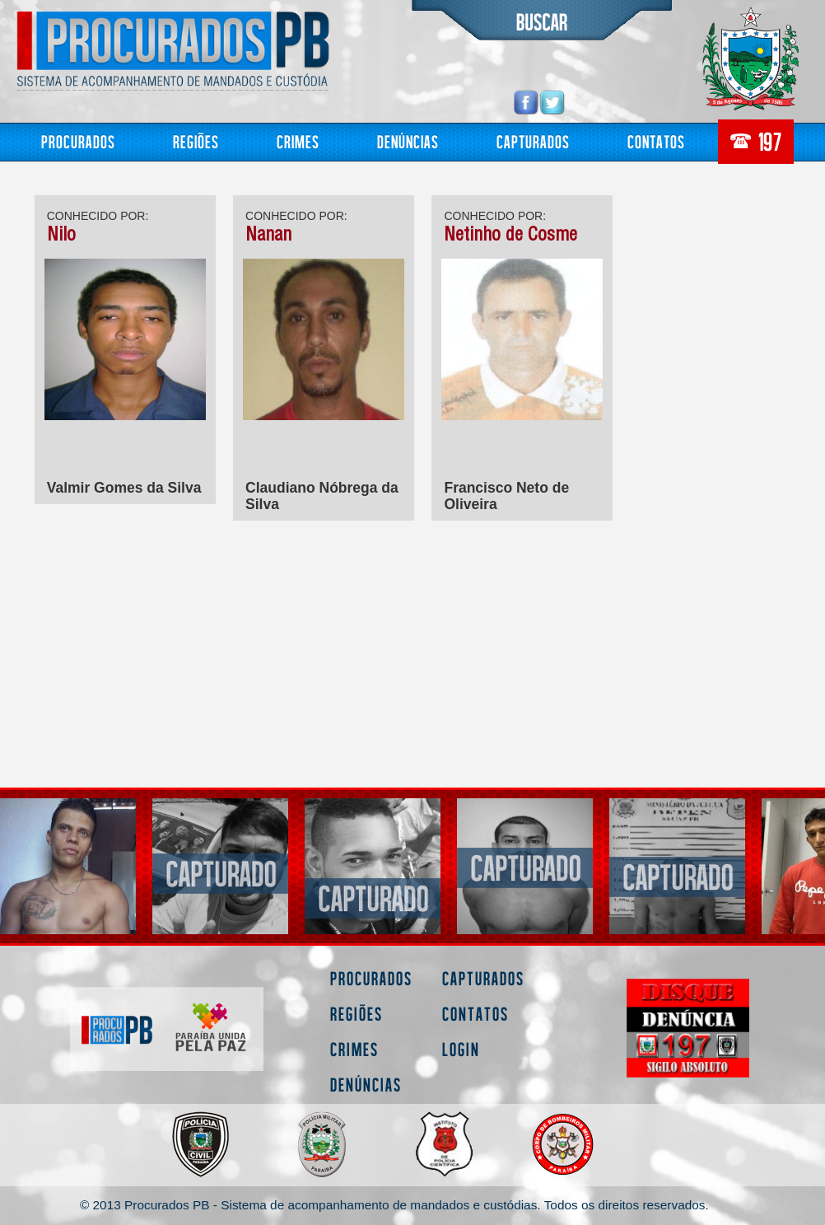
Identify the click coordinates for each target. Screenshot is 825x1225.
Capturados (533, 141)
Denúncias (408, 141)
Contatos (656, 141)
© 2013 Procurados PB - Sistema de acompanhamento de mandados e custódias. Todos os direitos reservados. (394, 1205)
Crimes (298, 141)
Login (461, 1049)
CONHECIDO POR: (98, 215)
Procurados (78, 141)
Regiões (196, 141)
